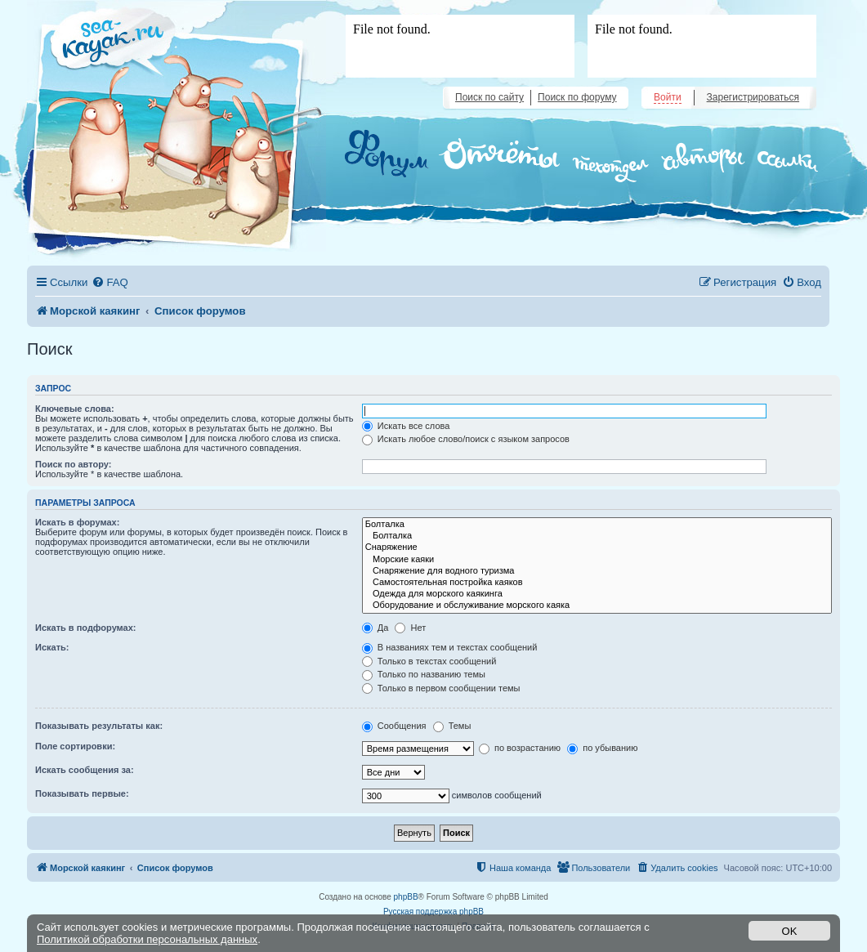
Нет (410, 627)
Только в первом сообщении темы (441, 688)
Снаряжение (597, 547)
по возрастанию (520, 748)
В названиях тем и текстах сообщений (450, 647)
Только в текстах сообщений (429, 661)
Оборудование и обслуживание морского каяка (597, 605)
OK (790, 931)
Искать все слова (406, 426)
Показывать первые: (82, 793)
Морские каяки (597, 559)
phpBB (406, 896)
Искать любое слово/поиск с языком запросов (466, 439)
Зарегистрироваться (753, 97)
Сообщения (394, 726)
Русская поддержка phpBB (433, 911)
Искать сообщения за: (84, 770)
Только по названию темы (423, 674)
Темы (452, 726)
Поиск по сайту (489, 97)
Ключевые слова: (74, 408)
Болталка (597, 524)
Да (375, 627)
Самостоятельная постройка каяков (597, 582)
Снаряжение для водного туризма (597, 571)
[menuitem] (109, 282)
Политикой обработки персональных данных (147, 939)
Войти (668, 97)
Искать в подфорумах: (85, 627)
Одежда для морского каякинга (597, 594)
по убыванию (602, 748)
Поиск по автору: (73, 464)
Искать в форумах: (77, 522)
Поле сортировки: (75, 746)
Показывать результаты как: (99, 726)
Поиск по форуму (577, 97)
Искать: (52, 647)
